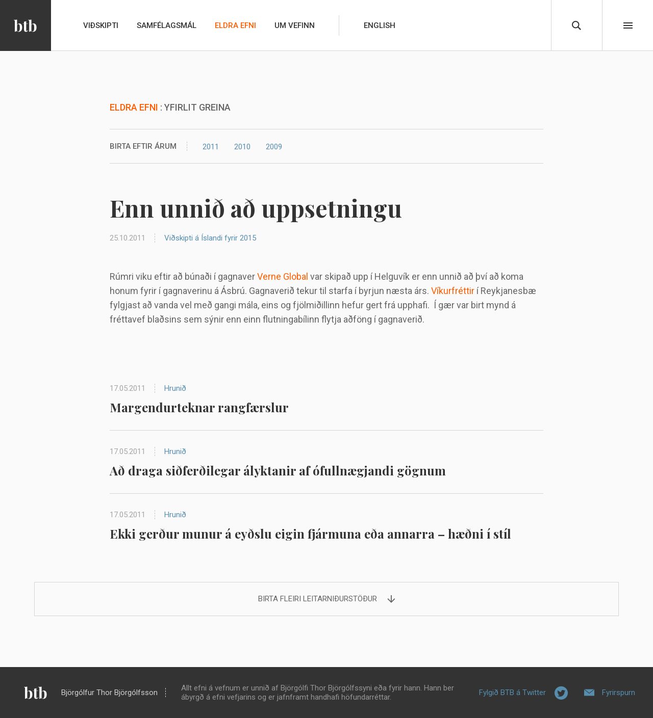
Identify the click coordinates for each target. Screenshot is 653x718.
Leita (576, 25)
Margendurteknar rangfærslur (199, 407)
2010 (242, 146)
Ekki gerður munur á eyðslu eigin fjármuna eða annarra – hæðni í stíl (310, 533)
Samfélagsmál (166, 25)
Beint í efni (628, 25)
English (379, 25)
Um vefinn (294, 25)
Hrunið (175, 388)
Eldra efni (235, 25)
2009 (274, 146)
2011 (211, 146)
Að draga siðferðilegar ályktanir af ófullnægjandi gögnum (278, 470)
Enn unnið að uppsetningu (256, 208)
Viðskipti (100, 25)
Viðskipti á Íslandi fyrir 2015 (210, 238)
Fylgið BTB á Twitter (512, 692)
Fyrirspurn (618, 692)
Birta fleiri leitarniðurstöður (317, 598)
